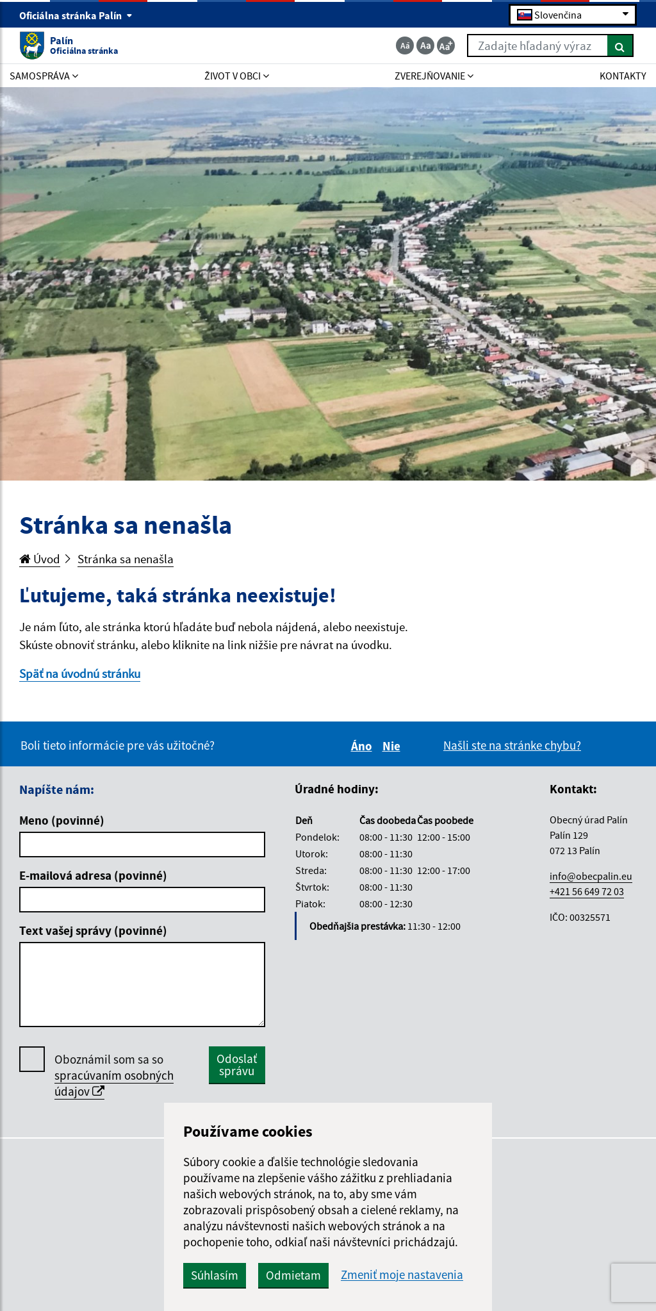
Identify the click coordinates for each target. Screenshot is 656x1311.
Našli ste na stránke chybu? (512, 745)
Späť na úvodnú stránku (79, 673)
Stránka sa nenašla (126, 558)
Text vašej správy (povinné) (93, 930)
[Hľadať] (620, 45)
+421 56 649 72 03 (587, 891)
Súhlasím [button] (214, 1275)
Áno (363, 746)
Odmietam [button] (293, 1275)
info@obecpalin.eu (591, 876)
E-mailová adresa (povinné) (93, 875)
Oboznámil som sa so (114, 1075)
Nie (393, 746)
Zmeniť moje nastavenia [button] (402, 1275)
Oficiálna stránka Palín (76, 15)
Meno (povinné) (61, 820)
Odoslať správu (237, 1064)
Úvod (39, 558)
